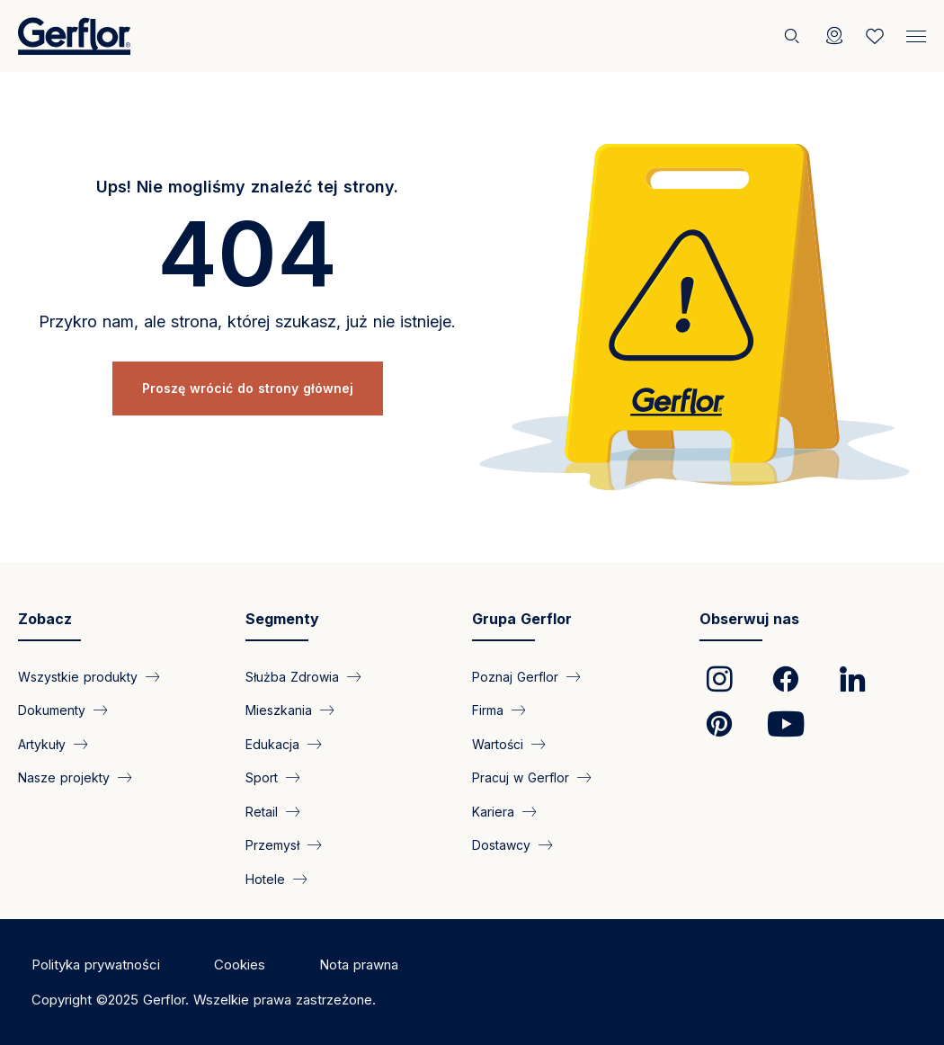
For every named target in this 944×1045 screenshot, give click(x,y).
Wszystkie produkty (78, 676)
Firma (487, 710)
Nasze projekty (64, 777)
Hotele (265, 878)
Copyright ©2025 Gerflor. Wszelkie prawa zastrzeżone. (203, 999)
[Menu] (916, 32)
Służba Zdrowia (292, 676)
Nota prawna (358, 964)
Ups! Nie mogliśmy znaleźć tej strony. (247, 186)
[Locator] (834, 35)
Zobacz (45, 619)
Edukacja (272, 743)
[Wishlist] (874, 35)
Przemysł (272, 845)
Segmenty (282, 619)
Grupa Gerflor (522, 619)
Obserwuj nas (749, 619)
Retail (261, 810)
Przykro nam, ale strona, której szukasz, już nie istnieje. (247, 321)
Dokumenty (51, 710)
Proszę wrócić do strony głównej (247, 388)
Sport (261, 777)
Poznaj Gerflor (515, 676)
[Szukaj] (793, 35)
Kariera (493, 810)
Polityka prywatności (95, 964)
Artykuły (42, 743)
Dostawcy (501, 845)
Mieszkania (278, 710)
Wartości (497, 743)
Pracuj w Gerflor (520, 777)
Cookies (239, 964)
